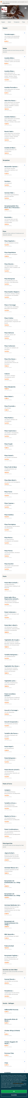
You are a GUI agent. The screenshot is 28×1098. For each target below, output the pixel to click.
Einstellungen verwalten (18, 1083)
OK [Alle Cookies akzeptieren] (14, 1091)
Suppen (3, 22)
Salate (9, 22)
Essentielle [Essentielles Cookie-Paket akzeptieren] (14, 1095)
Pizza (23, 22)
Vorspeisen (16, 22)
